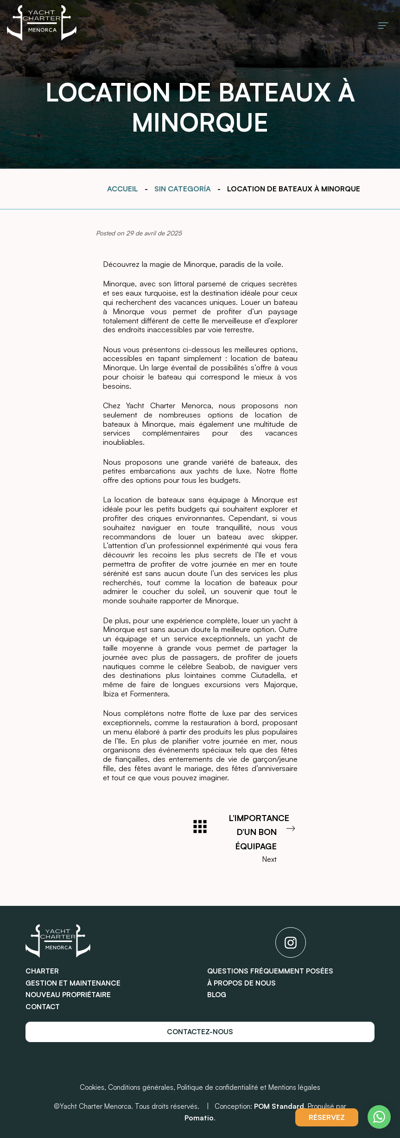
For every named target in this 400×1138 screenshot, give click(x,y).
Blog (216, 994)
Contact (42, 1006)
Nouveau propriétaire (68, 994)
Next (263, 837)
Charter (42, 971)
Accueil (122, 188)
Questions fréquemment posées (270, 971)
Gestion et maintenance (73, 983)
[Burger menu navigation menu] (383, 24)
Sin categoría (182, 188)
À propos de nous (241, 983)
